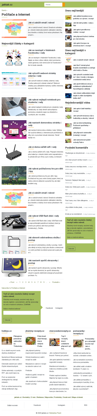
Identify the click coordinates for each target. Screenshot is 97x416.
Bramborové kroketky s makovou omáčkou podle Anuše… (58, 368)
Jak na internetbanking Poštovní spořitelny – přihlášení (82, 125)
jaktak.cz (17, 397)
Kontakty (26, 397)
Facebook (49, 308)
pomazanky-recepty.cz (79, 332)
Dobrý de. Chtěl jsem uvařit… (75, 187)
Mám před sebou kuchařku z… (76, 194)
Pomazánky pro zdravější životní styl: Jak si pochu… (90, 344)
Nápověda (49, 397)
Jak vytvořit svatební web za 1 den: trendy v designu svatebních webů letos (83, 77)
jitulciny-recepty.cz (35, 331)
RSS (85, 405)
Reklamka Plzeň (55, 413)
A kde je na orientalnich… (74, 214)
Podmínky (58, 397)
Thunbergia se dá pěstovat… (75, 153)
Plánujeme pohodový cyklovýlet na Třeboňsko (18, 341)
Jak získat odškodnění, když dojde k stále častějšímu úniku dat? (84, 95)
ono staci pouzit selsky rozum (76, 160)
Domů (4, 10)
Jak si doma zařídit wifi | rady (42, 147)
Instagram (59, 308)
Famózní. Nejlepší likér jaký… (75, 180)
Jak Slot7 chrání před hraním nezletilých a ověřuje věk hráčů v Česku (84, 67)
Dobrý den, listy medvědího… (75, 173)
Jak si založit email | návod (41, 22)
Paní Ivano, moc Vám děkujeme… (77, 200)
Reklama (40, 397)
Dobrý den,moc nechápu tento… (76, 167)
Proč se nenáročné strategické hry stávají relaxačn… (10, 379)
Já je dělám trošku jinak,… (74, 207)
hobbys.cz (7, 331)
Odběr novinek (12, 405)
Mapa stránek (77, 397)
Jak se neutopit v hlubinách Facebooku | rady (41, 51)
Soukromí (67, 397)
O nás (33, 397)
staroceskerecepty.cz (60, 331)
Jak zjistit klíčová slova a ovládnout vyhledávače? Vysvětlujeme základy (83, 86)
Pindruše (29, 370)
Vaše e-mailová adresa (11, 309)
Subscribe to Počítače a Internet (13, 288)
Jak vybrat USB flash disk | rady (43, 216)
